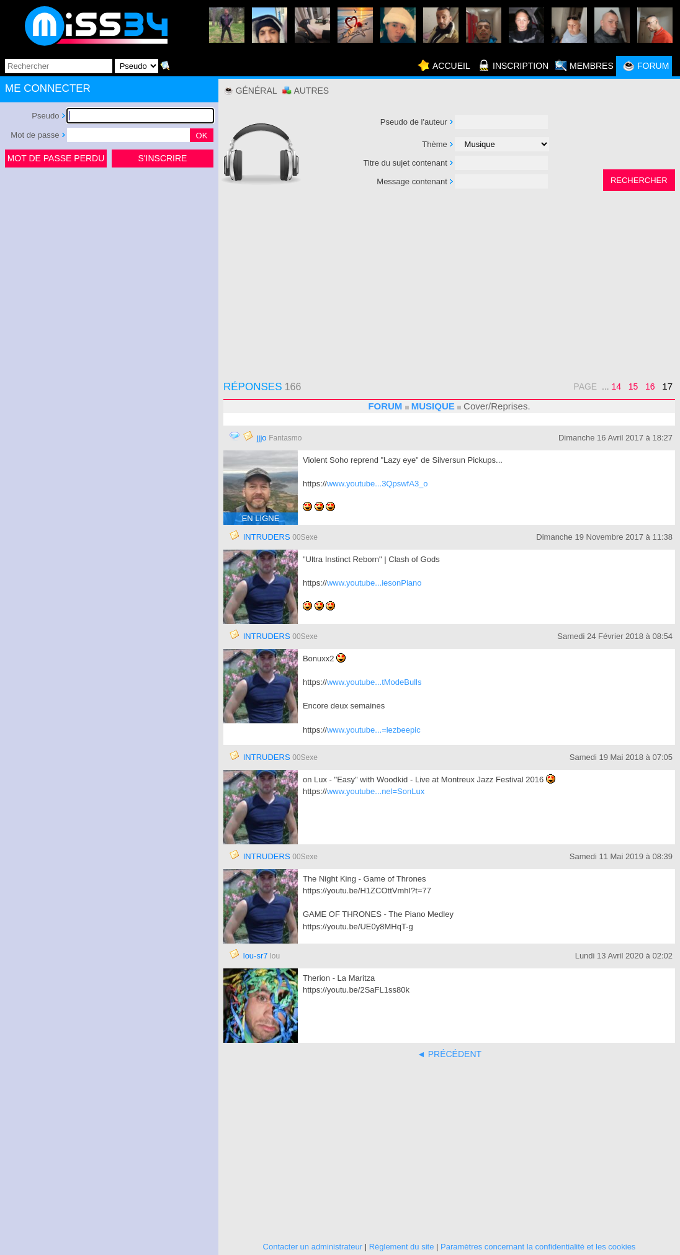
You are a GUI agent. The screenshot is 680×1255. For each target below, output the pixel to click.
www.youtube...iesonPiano (374, 582)
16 (650, 386)
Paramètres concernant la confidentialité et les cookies (538, 1246)
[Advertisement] (109, 263)
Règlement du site (401, 1246)
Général (256, 91)
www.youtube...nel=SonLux (375, 791)
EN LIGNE (261, 518)
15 (633, 386)
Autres (311, 91)
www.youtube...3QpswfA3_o (377, 483)
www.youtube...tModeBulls (374, 682)
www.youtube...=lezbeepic (374, 730)
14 (617, 386)
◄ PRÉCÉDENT (449, 1054)
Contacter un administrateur (312, 1246)
